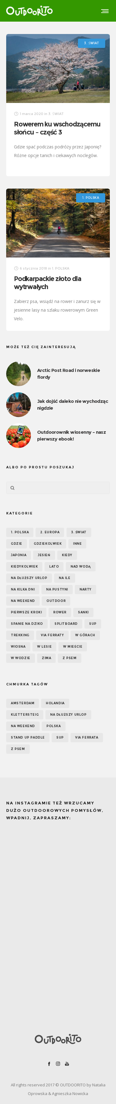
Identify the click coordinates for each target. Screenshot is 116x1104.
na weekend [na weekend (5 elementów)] (23, 726)
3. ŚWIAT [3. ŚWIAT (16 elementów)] (79, 532)
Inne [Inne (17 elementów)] (77, 544)
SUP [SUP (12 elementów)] (60, 737)
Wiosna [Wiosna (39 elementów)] (18, 647)
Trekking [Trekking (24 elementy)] (20, 635)
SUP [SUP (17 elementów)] (93, 624)
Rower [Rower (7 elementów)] (60, 612)
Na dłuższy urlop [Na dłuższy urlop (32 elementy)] (29, 578)
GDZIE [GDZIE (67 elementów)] (16, 544)
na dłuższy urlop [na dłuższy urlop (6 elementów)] (68, 715)
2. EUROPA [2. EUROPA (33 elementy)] (49, 532)
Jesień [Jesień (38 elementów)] (44, 555)
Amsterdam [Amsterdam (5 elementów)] (22, 703)
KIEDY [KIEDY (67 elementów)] (67, 555)
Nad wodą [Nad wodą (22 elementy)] (81, 567)
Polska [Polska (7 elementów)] (53, 726)
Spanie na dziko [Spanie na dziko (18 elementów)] (27, 624)
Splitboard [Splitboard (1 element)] (66, 624)
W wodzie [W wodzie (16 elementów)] (20, 658)
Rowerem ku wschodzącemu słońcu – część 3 (57, 128)
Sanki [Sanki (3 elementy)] (83, 612)
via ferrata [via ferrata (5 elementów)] (86, 737)
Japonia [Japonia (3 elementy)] (18, 555)
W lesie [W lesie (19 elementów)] (44, 647)
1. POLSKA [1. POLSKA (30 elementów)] (20, 532)
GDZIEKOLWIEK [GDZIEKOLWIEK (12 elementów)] (48, 544)
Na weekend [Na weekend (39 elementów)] (23, 601)
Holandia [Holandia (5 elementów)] (55, 703)
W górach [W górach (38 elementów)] (85, 635)
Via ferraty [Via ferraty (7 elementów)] (52, 635)
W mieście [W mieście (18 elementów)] (72, 647)
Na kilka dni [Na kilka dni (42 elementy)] (23, 589)
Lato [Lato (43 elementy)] (54, 567)
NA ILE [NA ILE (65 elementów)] (65, 578)
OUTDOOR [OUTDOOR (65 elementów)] (56, 601)
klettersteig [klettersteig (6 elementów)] (25, 715)
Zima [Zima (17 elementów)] (46, 658)
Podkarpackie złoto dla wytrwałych (47, 283)
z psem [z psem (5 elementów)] (18, 749)
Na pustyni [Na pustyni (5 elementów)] (57, 589)
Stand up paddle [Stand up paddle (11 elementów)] (28, 737)
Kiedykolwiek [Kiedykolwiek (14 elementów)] (24, 567)
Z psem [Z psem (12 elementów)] (69, 658)
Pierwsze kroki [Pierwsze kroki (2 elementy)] (26, 612)
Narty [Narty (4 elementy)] (85, 589)
